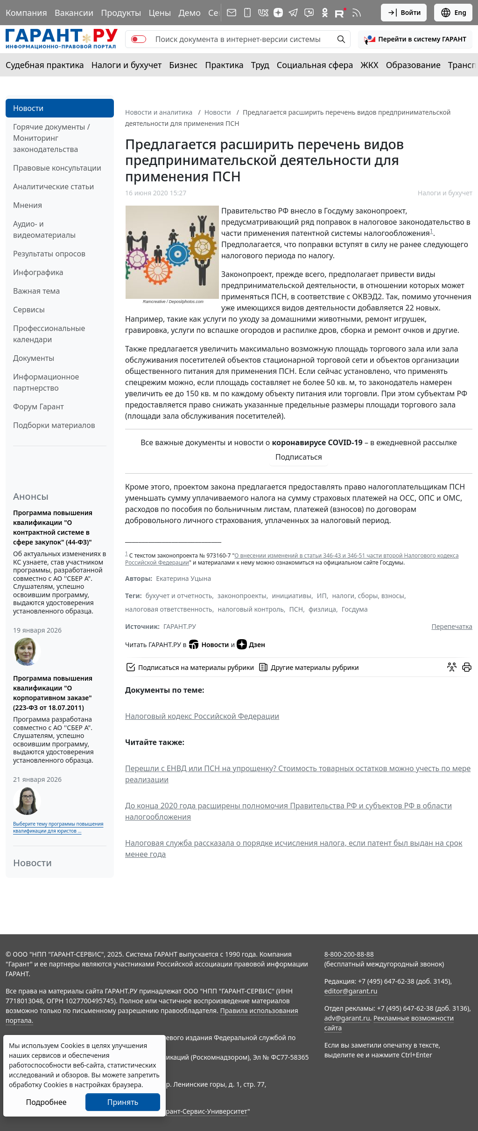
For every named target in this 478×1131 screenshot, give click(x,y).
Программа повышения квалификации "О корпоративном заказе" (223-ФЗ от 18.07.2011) (52, 693)
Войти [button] (404, 12)
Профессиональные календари (49, 334)
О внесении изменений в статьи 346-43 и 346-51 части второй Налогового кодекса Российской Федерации (292, 559)
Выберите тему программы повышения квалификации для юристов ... (58, 827)
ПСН (296, 609)
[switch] (138, 39)
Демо (189, 12)
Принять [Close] (123, 1102)
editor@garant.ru (351, 990)
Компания (26, 12)
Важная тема (36, 291)
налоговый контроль (250, 609)
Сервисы (29, 309)
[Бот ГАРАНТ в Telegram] (309, 12)
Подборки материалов (54, 425)
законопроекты (242, 595)
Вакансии (74, 12)
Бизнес (183, 64)
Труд (260, 64)
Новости (28, 108)
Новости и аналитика (158, 112)
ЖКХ (370, 64)
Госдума (355, 609)
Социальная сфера (315, 64)
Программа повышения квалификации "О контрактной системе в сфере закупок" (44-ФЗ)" (52, 527)
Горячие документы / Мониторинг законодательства (51, 138)
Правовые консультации (57, 168)
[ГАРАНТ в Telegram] (293, 12)
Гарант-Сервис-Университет (203, 1111)
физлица (322, 609)
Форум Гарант (38, 406)
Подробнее (46, 1102)
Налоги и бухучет (126, 64)
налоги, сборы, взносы (368, 595)
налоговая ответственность (168, 609)
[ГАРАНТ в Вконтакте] (263, 12)
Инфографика (38, 272)
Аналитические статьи (53, 186)
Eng (453, 12)
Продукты (121, 12)
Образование (413, 64)
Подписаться (298, 457)
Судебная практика (45, 64)
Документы (33, 358)
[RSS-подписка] (356, 12)
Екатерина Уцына (183, 578)
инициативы (291, 595)
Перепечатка (451, 626)
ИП (322, 595)
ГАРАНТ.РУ (179, 626)
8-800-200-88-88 (349, 954)
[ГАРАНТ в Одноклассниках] (324, 12)
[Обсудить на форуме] (451, 667)
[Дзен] (278, 12)
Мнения (27, 205)
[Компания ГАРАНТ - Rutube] (340, 12)
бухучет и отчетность (179, 595)
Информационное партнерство (46, 382)
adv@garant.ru (347, 1018)
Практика (224, 64)
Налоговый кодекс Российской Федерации (202, 716)
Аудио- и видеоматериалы (44, 229)
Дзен (251, 644)
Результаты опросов (49, 253)
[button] (415, 39)
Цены (159, 12)
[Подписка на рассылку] (231, 12)
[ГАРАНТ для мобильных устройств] (247, 12)
